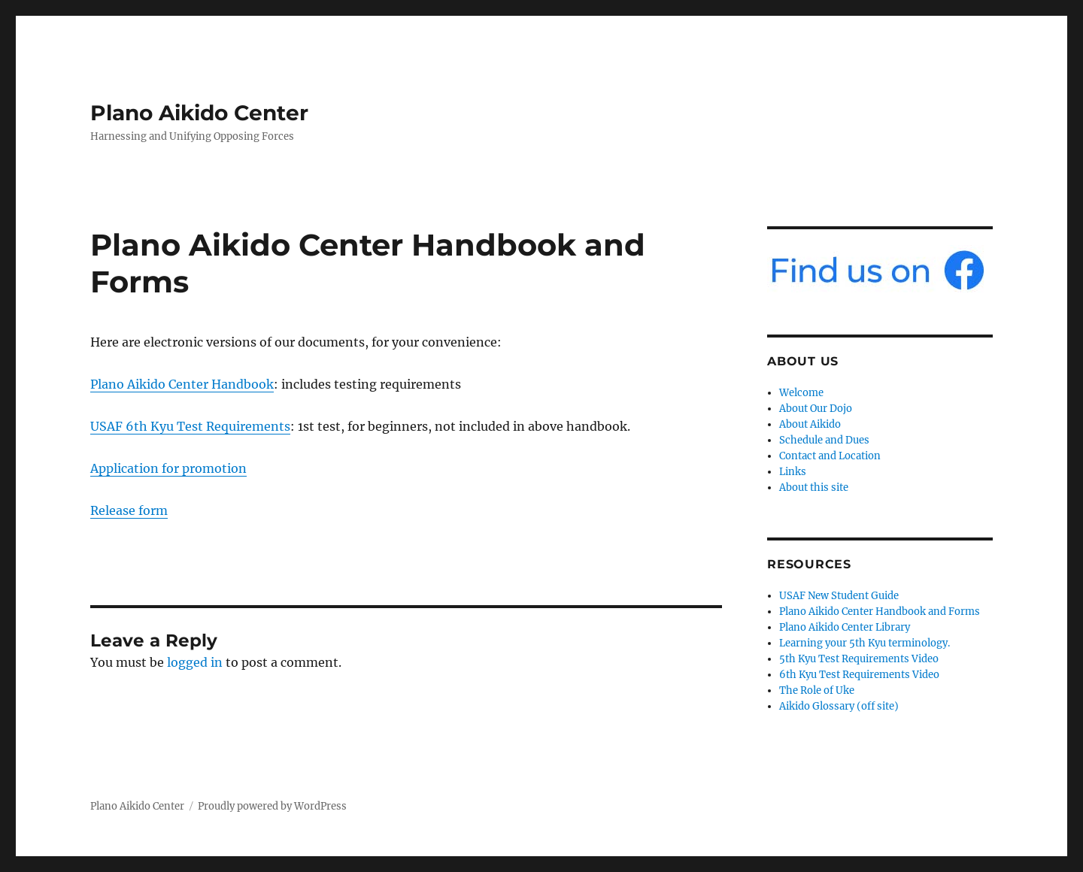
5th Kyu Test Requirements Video (859, 658)
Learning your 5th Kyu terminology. (864, 643)
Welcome (801, 392)
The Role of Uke (816, 690)
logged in (195, 662)
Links (792, 471)
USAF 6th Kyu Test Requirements (190, 426)
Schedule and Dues (824, 440)
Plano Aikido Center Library (844, 627)
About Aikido (810, 424)
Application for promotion (168, 468)
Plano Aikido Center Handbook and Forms (879, 611)
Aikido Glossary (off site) (839, 706)
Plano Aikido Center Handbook (182, 384)
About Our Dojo (815, 408)
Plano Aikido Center (199, 113)
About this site (813, 487)
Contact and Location (830, 456)
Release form (129, 510)
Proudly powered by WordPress (272, 806)
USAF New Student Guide (839, 595)
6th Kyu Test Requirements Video (859, 674)
